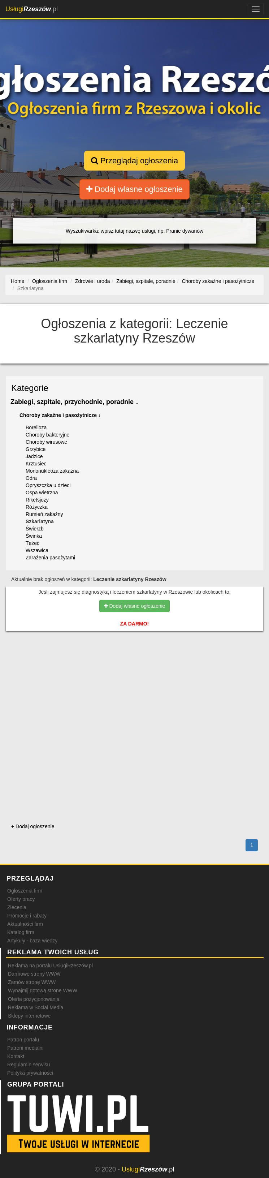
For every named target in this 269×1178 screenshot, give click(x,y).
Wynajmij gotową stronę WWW (42, 990)
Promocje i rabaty (27, 916)
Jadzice (34, 456)
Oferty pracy (21, 899)
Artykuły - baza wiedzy (32, 940)
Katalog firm (20, 932)
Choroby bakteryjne (47, 435)
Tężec (32, 543)
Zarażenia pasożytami (50, 557)
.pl (31, 9)
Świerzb (35, 529)
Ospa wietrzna (42, 492)
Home (17, 281)
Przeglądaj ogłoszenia (134, 160)
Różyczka (37, 507)
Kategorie (29, 388)
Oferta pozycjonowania (33, 999)
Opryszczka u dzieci (48, 485)
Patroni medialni (25, 1048)
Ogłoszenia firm (24, 891)
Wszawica (37, 550)
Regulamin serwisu (28, 1064)
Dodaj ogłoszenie (32, 826)
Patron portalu (23, 1039)
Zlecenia (16, 907)
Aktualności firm (25, 924)
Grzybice (35, 449)
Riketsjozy (37, 500)
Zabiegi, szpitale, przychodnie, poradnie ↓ (74, 401)
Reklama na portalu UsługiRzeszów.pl (50, 965)
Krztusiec (36, 464)
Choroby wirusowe (46, 442)
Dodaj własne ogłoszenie (134, 189)
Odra (31, 478)
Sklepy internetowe (29, 1016)
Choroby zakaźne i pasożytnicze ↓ (60, 415)
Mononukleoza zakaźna (52, 471)
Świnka (34, 536)
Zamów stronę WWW (32, 982)
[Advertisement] (134, 667)
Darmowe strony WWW (34, 974)
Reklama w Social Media (35, 1007)
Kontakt (15, 1056)
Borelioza (36, 427)
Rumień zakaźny (44, 514)
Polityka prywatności (30, 1073)
